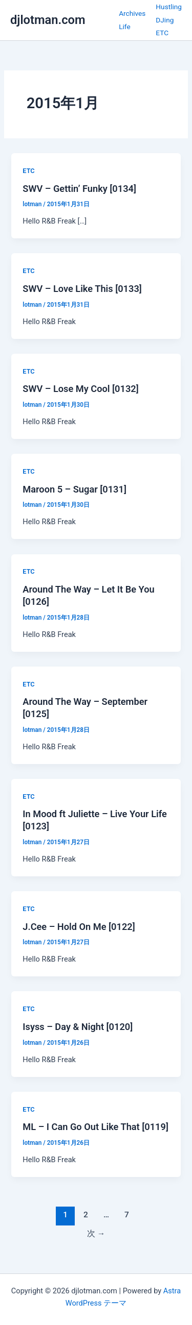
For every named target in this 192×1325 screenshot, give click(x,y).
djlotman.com (48, 20)
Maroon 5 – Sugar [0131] (74, 489)
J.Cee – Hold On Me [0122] (79, 926)
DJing (165, 20)
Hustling (169, 7)
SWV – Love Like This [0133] (82, 288)
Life (125, 26)
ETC (162, 33)
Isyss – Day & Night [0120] (78, 1026)
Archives (132, 13)
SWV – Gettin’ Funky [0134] (79, 188)
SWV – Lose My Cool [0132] (80, 388)
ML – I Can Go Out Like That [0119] (95, 1126)
